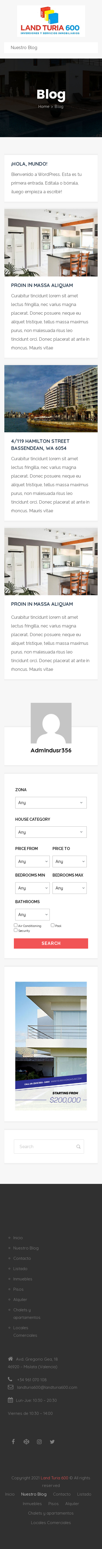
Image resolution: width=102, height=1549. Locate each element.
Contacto (22, 1258)
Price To (61, 848)
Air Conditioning (29, 926)
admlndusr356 (51, 750)
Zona (20, 790)
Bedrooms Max (67, 875)
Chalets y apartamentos (51, 1513)
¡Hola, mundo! (29, 164)
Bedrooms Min (30, 875)
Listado (20, 1268)
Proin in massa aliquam (42, 285)
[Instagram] (39, 1442)
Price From (26, 848)
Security (24, 931)
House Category (32, 819)
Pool (58, 926)
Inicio (18, 1237)
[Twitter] (52, 1442)
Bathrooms (27, 902)
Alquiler (20, 1299)
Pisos (18, 1289)
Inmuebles (22, 1278)
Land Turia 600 (54, 1477)
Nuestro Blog (26, 1248)
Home (44, 106)
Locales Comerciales (51, 1522)
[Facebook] (13, 1442)
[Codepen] (26, 1442)
